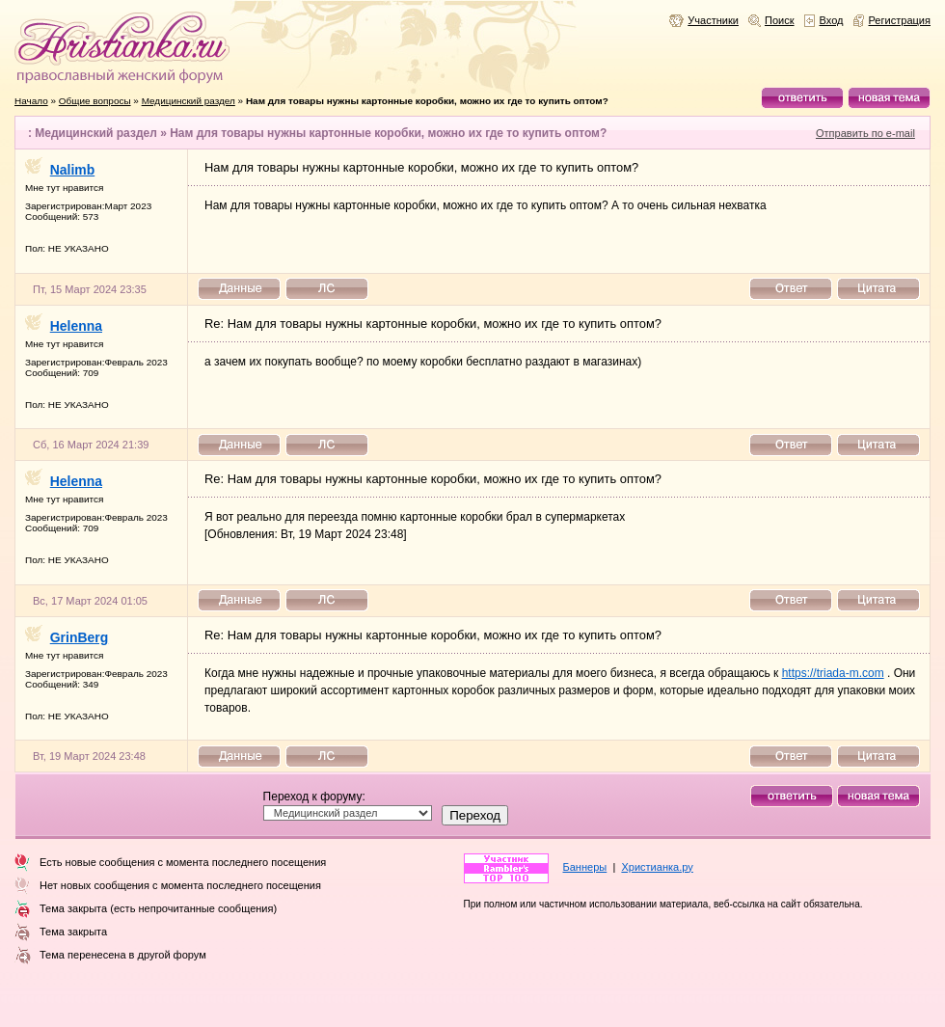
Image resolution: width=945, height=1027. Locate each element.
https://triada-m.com (833, 673)
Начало (31, 100)
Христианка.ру (656, 867)
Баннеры (585, 867)
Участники (713, 20)
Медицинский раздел (188, 100)
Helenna (76, 326)
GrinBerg (79, 637)
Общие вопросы (95, 100)
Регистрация (900, 20)
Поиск (780, 20)
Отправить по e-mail (865, 133)
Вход (832, 20)
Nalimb (72, 169)
